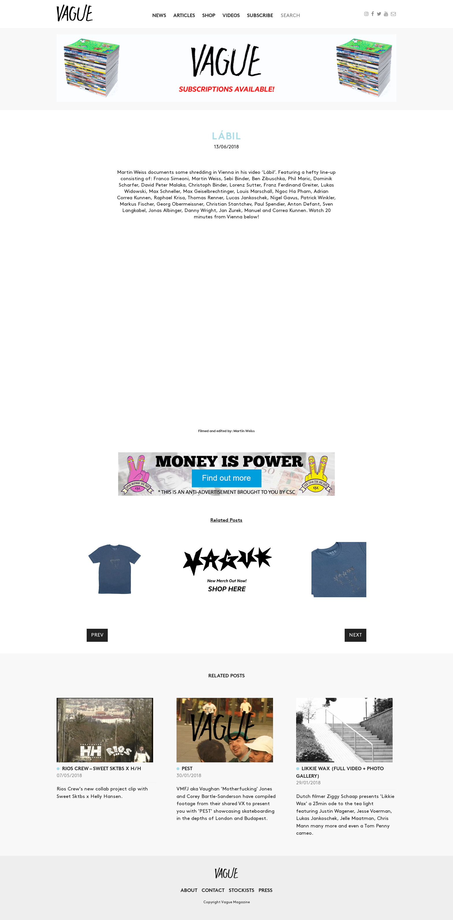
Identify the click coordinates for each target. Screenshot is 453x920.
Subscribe (260, 15)
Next (355, 635)
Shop (208, 15)
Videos (231, 15)
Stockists (241, 890)
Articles (184, 15)
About (189, 890)
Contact (213, 890)
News (159, 15)
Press (265, 890)
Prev (97, 635)
